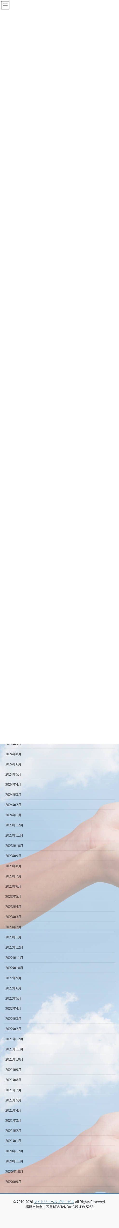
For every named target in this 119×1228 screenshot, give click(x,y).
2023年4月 (13, 906)
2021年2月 (13, 1130)
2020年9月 (13, 1181)
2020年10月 (14, 1171)
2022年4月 (13, 1008)
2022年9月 (13, 977)
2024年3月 (13, 794)
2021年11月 (14, 1049)
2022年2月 (13, 1028)
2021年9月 (13, 1069)
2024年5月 (13, 774)
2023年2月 (13, 926)
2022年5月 (13, 998)
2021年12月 (14, 1038)
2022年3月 (13, 1018)
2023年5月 (13, 896)
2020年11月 (14, 1161)
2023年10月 (14, 845)
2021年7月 (13, 1089)
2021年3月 (13, 1120)
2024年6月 (13, 764)
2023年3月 (13, 916)
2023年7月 (13, 876)
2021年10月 (14, 1059)
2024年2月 (13, 804)
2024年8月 (13, 753)
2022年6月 (13, 988)
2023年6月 (13, 886)
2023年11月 (14, 835)
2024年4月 (13, 784)
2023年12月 (14, 825)
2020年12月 (14, 1150)
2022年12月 (14, 947)
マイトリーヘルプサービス (54, 1201)
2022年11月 (14, 957)
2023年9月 (13, 855)
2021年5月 (13, 1100)
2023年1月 (13, 937)
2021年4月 (13, 1110)
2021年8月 (13, 1079)
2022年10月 (14, 967)
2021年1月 (13, 1140)
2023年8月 (13, 865)
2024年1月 (13, 814)
